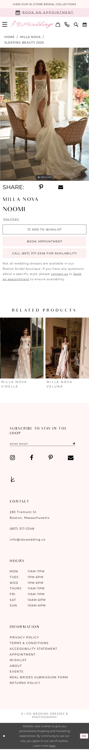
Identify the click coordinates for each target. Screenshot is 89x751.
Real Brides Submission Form (39, 679)
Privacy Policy (24, 639)
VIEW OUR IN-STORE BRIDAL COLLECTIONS (44, 4)
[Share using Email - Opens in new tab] (60, 187)
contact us (59, 275)
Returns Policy (25, 684)
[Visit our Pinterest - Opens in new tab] (50, 459)
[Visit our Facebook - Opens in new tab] (31, 459)
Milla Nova (30, 37)
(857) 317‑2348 (22, 530)
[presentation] (22, 349)
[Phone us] (67, 24)
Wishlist (18, 662)
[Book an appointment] (44, 12)
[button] (57, 24)
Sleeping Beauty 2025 (24, 42)
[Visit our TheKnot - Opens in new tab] (13, 481)
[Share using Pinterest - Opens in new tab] (41, 187)
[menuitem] (57, 24)
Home (9, 37)
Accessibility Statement (33, 650)
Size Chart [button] (11, 219)
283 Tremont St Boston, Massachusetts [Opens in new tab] (29, 516)
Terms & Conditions (29, 645)
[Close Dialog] (4, 737)
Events (17, 673)
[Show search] (76, 24)
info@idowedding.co (28, 541)
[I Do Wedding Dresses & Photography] (31, 24)
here (52, 747)
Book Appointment (44, 242)
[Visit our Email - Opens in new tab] (71, 459)
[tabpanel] (44, 114)
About (16, 667)
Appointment (23, 656)
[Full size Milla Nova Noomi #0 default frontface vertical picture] (44, 114)
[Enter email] (44, 445)
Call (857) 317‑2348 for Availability (44, 255)
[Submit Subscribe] (71, 445)
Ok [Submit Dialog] (84, 737)
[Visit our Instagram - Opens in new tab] (12, 459)
